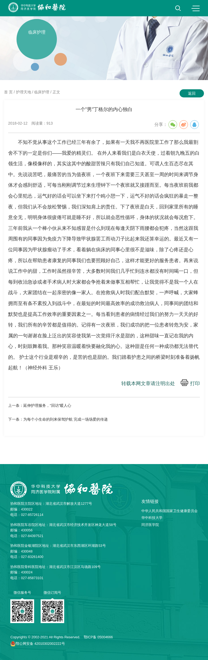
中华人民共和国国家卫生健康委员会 (169, 511)
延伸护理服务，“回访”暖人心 (47, 405)
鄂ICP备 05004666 (98, 637)
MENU (195, 8)
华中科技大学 (151, 518)
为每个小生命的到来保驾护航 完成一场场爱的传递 (65, 419)
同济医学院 (150, 525)
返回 (192, 93)
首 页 (8, 92)
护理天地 (23, 92)
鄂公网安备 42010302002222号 (40, 644)
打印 (195, 383)
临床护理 (41, 92)
